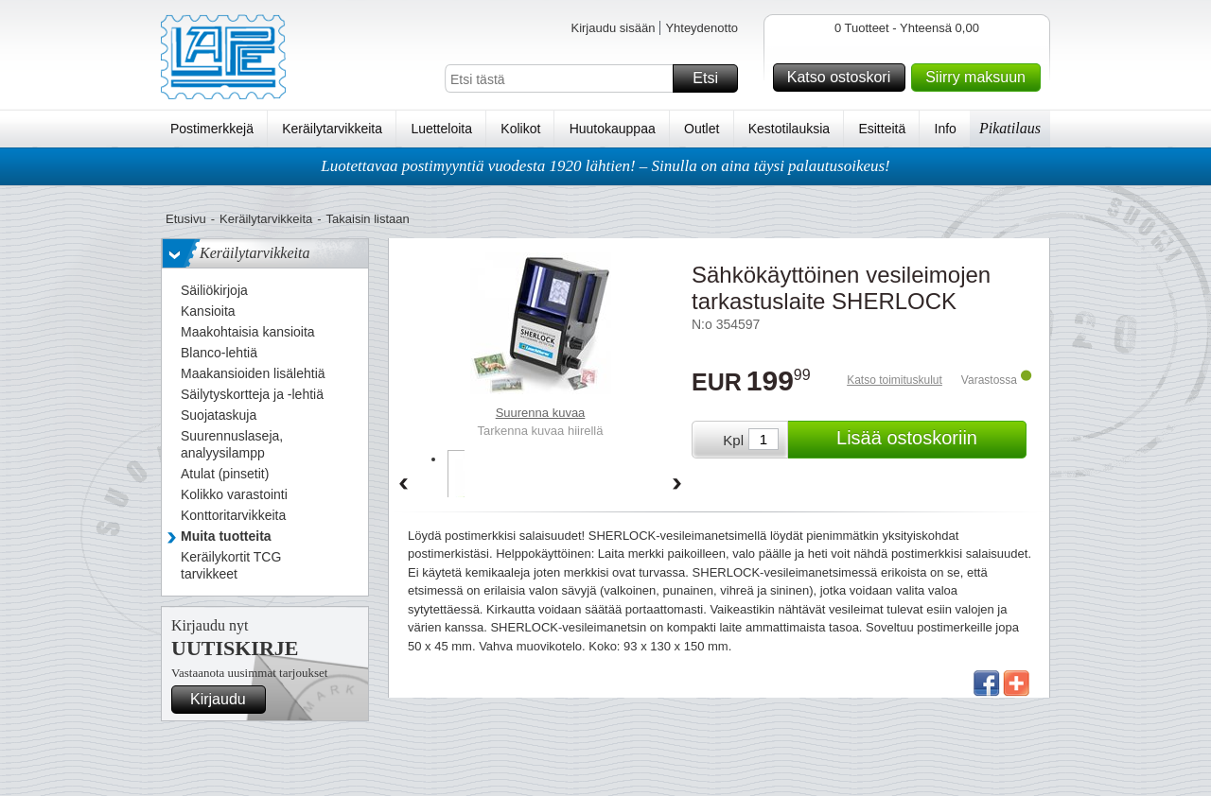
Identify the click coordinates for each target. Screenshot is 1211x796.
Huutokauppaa (613, 128)
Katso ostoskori (843, 77)
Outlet (701, 128)
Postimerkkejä (212, 128)
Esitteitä (881, 128)
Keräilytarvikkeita (332, 128)
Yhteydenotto (701, 28)
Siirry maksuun (980, 77)
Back (403, 485)
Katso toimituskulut (894, 380)
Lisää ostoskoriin (928, 440)
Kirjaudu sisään (612, 28)
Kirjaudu (225, 699)
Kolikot (520, 128)
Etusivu (186, 219)
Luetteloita (441, 128)
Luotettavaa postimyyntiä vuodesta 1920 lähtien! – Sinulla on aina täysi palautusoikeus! (605, 166)
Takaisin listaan (368, 219)
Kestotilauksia (789, 128)
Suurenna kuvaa (541, 413)
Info (946, 128)
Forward (677, 485)
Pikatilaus (1010, 128)
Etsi (712, 78)
